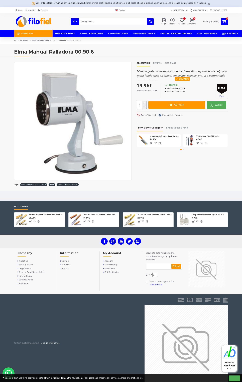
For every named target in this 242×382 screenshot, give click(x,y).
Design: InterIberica (50, 343)
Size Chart (170, 63)
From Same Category (150, 127)
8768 (52, 185)
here (140, 378)
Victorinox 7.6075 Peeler (207, 136)
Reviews (157, 63)
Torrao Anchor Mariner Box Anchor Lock (46, 215)
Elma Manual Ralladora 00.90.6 (33, 185)
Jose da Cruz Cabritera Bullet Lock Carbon (154, 215)
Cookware (24, 40)
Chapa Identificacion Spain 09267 (208, 215)
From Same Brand (177, 127)
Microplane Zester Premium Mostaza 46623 (165, 136)
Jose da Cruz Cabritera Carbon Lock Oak (100, 215)
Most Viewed (21, 207)
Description (143, 63)
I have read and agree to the (160, 283)
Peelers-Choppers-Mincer (42, 40)
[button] (181, 149)
